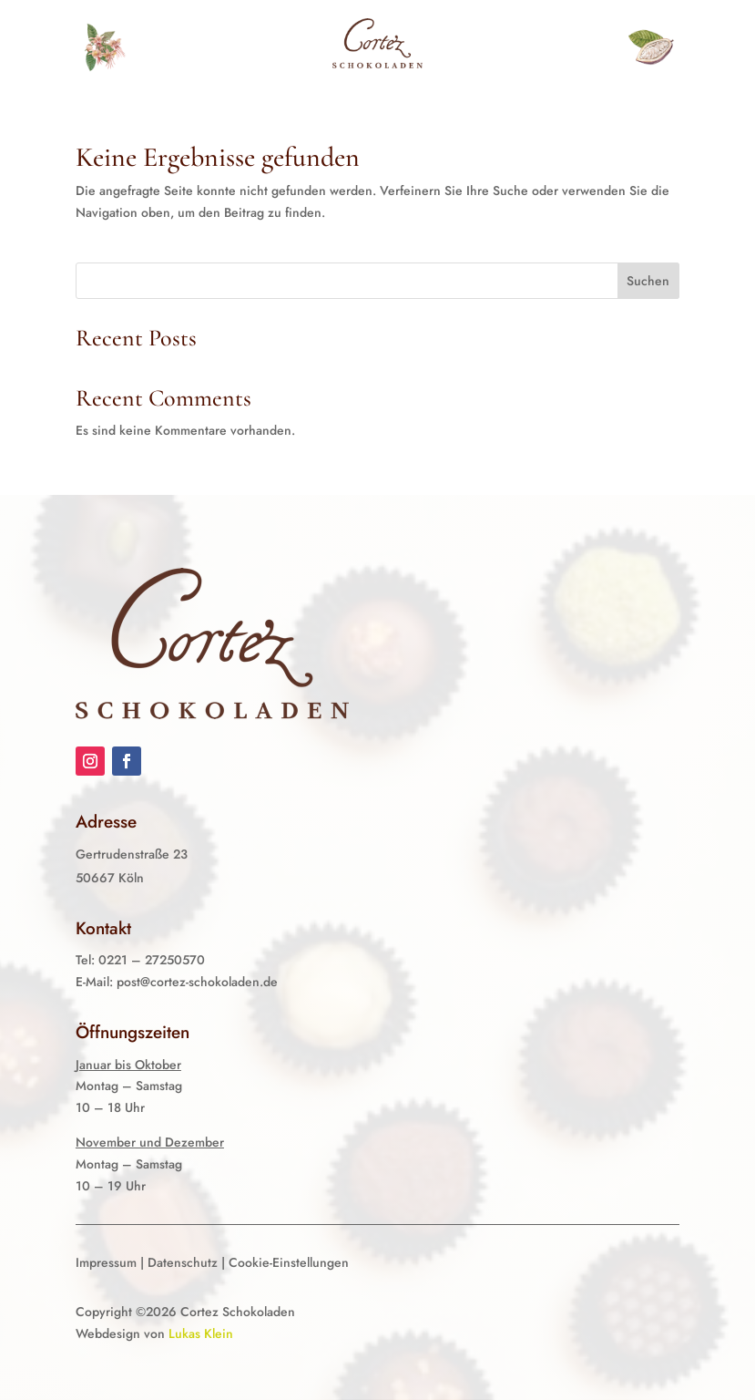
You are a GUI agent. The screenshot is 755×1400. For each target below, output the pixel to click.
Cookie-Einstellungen (289, 1262)
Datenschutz (183, 1262)
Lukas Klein (200, 1333)
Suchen (648, 281)
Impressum (106, 1262)
